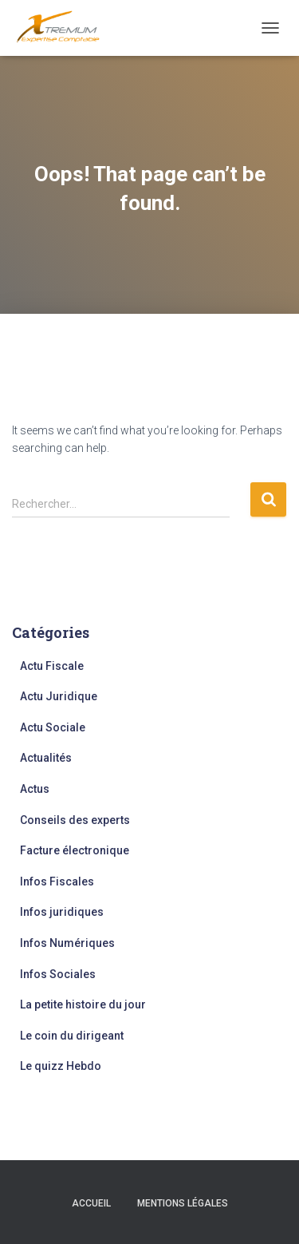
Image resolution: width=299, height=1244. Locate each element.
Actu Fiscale (52, 666)
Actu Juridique (58, 696)
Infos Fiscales (57, 881)
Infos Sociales (58, 974)
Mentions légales (182, 1203)
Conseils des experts (75, 820)
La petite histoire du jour (83, 1004)
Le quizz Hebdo (60, 1066)
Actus (34, 788)
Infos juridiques (62, 911)
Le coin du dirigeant (72, 1035)
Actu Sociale (52, 727)
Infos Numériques (67, 943)
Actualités (46, 757)
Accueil (91, 1203)
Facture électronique (74, 850)
